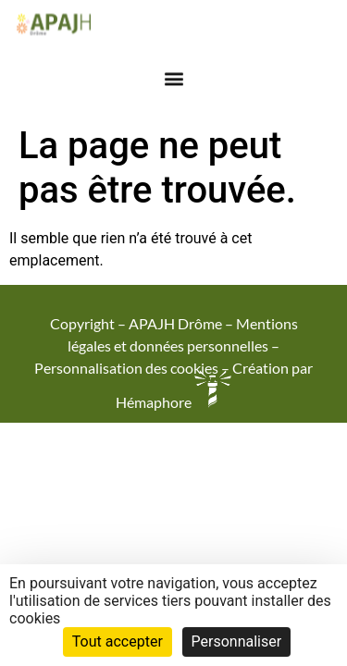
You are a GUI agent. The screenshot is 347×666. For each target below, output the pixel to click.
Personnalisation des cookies (126, 367)
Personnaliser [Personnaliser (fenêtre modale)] (237, 641)
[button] (173, 73)
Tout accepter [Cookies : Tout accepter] (117, 641)
